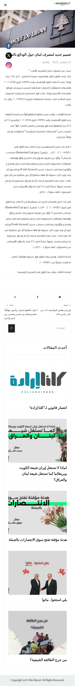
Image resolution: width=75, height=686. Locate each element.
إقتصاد (45, 62)
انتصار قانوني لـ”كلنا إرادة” (48, 408)
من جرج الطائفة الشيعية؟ (48, 660)
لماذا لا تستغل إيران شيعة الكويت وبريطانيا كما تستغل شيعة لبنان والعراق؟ (43, 474)
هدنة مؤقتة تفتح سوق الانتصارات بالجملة (38, 540)
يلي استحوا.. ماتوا (54, 600)
